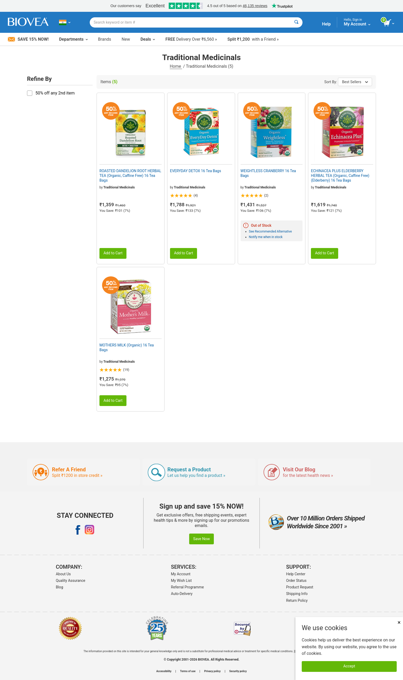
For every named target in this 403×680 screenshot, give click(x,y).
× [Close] (399, 622)
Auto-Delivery (182, 594)
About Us (63, 574)
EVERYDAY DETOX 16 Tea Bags (195, 171)
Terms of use (187, 671)
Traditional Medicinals (119, 187)
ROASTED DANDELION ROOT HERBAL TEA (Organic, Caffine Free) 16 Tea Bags (130, 175)
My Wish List (181, 580)
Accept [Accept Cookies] (349, 666)
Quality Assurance (70, 580)
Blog (59, 587)
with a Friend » (253, 39)
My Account (180, 574)
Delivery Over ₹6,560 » (191, 39)
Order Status (296, 580)
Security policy (238, 671)
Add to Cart (113, 253)
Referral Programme (187, 587)
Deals (147, 39)
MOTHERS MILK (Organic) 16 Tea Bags (126, 347)
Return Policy (297, 600)
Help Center (295, 574)
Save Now (201, 539)
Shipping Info (297, 594)
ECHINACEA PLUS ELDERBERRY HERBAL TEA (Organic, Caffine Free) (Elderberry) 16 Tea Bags (340, 175)
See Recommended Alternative (270, 231)
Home (176, 66)
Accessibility (163, 671)
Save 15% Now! (28, 39)
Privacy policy (212, 671)
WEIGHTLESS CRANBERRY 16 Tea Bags (268, 173)
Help (326, 24)
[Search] (296, 22)
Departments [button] (73, 39)
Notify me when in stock (266, 237)
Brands (104, 39)
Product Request (299, 587)
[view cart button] (389, 23)
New (126, 39)
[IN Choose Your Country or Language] (64, 22)
